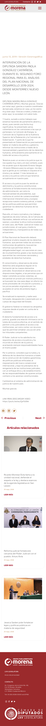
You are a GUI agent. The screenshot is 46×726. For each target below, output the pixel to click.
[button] (3, 411)
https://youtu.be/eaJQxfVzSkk (16, 401)
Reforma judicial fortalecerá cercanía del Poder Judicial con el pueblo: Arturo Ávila (20, 554)
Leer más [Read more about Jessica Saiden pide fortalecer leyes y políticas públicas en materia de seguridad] (8, 637)
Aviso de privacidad (12, 675)
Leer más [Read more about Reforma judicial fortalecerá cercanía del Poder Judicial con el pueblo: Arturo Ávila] (8, 565)
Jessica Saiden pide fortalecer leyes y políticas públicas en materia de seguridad (18, 625)
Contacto (26, 1)
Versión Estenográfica (30, 57)
